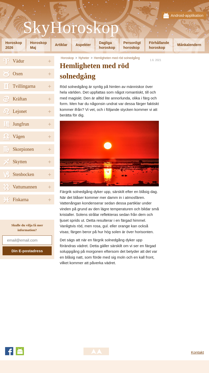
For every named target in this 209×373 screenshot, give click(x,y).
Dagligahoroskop (107, 45)
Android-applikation (187, 15)
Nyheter (83, 58)
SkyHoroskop (71, 28)
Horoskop (67, 58)
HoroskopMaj (38, 45)
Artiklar (61, 45)
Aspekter (83, 45)
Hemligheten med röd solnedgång (117, 58)
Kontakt (197, 352)
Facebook (9, 351)
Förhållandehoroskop (159, 45)
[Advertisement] (102, 304)
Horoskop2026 (13, 45)
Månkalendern (189, 45)
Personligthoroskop (132, 45)
